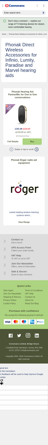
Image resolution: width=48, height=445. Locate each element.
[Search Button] (43, 12)
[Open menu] (2, 5)
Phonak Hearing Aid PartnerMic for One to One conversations (22, 94)
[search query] (24, 12)
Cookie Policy (9, 303)
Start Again (8, 290)
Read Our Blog (32, 303)
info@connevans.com (30, 350)
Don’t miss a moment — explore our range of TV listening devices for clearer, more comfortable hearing (26, 24)
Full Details (12, 141)
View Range (24, 222)
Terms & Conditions (34, 290)
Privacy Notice (9, 300)
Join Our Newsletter (12, 294)
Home (4, 34)
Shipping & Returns (12, 297)
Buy (32, 141)
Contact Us (30, 297)
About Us (29, 300)
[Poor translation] (1, 382)
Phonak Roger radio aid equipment (24, 161)
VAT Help (29, 294)
